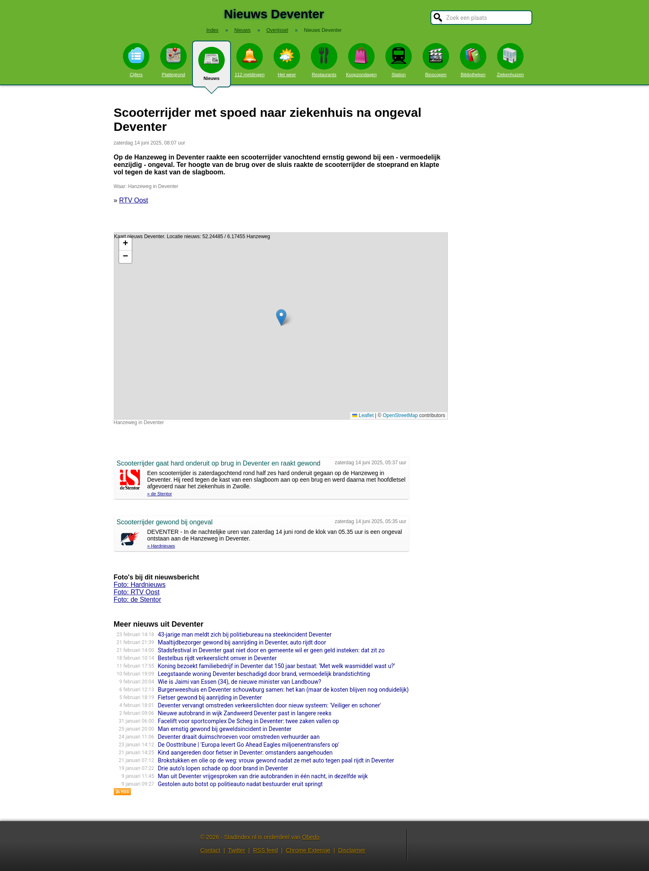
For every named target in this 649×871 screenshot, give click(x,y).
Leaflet (362, 415)
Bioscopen (436, 60)
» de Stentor (159, 493)
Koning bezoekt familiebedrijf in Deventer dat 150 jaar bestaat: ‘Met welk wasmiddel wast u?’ (276, 666)
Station (398, 60)
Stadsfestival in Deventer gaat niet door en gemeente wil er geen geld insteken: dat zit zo (271, 650)
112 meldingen (249, 60)
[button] (281, 317)
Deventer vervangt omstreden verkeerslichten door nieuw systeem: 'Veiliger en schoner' (269, 705)
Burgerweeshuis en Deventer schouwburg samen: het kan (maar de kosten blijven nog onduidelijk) (283, 689)
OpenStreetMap (400, 415)
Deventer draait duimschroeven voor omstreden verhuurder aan (239, 736)
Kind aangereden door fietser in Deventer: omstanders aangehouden (245, 752)
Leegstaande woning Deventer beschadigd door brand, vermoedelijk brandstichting (264, 674)
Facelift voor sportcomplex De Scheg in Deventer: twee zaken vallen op (248, 721)
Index (212, 30)
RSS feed (265, 850)
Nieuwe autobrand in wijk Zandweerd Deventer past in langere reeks (244, 713)
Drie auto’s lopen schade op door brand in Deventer (223, 768)
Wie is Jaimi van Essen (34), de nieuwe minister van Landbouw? (239, 681)
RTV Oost (133, 200)
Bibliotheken (473, 60)
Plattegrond (173, 60)
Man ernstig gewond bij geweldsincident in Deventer (224, 729)
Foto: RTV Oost (137, 592)
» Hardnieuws (161, 545)
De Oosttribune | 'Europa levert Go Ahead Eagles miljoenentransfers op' (248, 744)
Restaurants (324, 60)
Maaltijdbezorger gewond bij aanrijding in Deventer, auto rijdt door (242, 642)
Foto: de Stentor (137, 599)
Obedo (311, 837)
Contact (210, 850)
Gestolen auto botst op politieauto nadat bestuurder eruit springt (240, 784)
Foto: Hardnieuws (140, 584)
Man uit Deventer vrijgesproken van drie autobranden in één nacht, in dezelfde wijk (263, 776)
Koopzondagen (361, 60)
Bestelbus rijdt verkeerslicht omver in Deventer (217, 658)
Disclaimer (351, 850)
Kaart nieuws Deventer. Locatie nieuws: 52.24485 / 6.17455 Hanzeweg (279, 326)
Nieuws (211, 67)
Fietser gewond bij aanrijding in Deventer (210, 697)
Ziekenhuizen (510, 60)
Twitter (236, 850)
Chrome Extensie (308, 850)
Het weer (287, 60)
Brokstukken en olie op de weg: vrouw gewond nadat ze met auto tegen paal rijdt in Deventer (276, 760)
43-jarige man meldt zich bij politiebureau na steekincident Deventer (245, 634)
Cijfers (136, 60)
